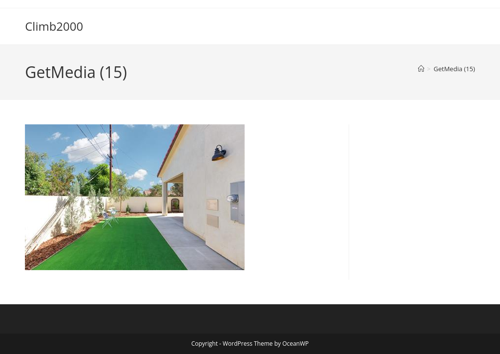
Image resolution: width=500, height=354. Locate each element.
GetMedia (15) (454, 68)
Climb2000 (54, 26)
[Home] (421, 68)
